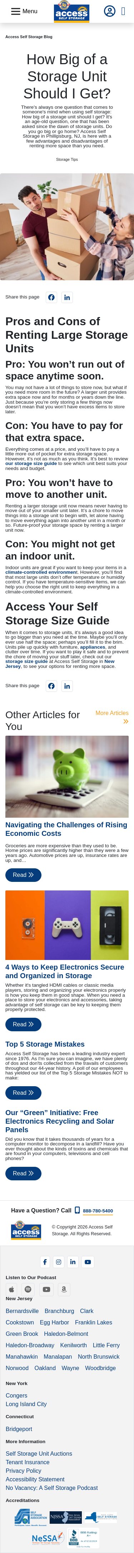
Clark (86, 1311)
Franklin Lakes (93, 1322)
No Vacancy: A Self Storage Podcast (52, 1488)
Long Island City (26, 1404)
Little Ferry (106, 1345)
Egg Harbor (54, 1322)
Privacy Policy (23, 1471)
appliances (92, 647)
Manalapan (58, 1357)
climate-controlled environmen (40, 572)
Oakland (45, 1368)
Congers (16, 1396)
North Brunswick (98, 1357)
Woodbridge (100, 1368)
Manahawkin (22, 1357)
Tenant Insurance (28, 1462)
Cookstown (20, 1322)
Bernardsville (22, 1311)
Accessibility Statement (35, 1479)
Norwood (17, 1368)
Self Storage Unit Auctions (39, 1454)
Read (23, 875)
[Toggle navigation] (24, 11)
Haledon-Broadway (30, 1345)
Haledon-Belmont (66, 1334)
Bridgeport (19, 1429)
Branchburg (59, 1311)
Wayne (70, 1368)
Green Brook (22, 1334)
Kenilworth (73, 1345)
